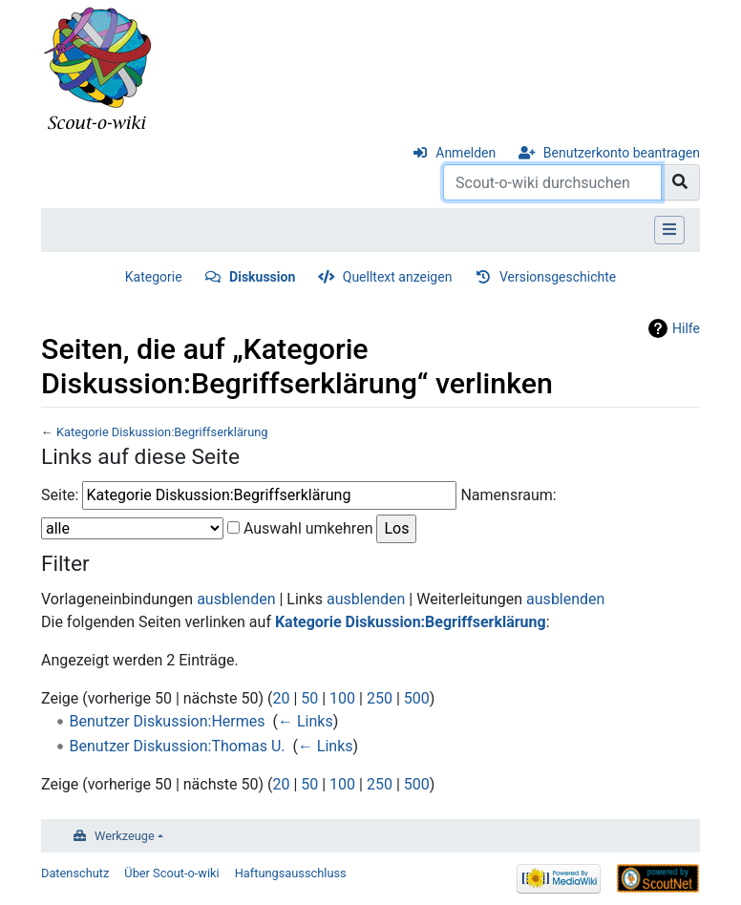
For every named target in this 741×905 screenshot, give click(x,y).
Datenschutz (75, 873)
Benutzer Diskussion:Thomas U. (178, 746)
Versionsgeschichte (557, 276)
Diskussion (262, 276)
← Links (305, 721)
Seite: (59, 495)
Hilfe (686, 328)
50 (309, 698)
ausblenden (236, 599)
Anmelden (465, 152)
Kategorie (153, 276)
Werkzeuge (125, 836)
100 (342, 698)
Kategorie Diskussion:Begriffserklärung (162, 432)
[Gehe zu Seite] (680, 182)
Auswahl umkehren (308, 528)
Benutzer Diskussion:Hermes (167, 721)
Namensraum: (508, 495)
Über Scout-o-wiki (171, 873)
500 (417, 698)
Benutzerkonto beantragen (621, 152)
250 (379, 698)
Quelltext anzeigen (398, 276)
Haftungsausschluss (291, 873)
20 (280, 698)
